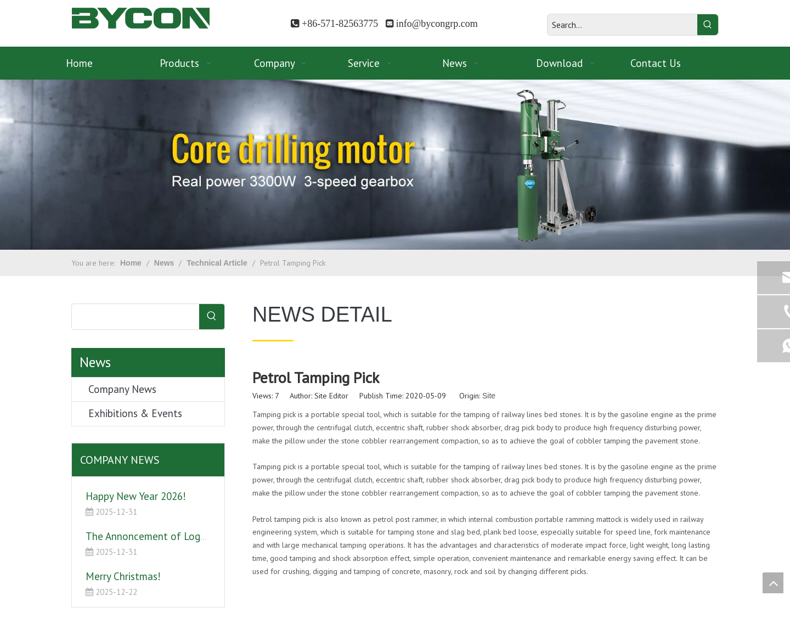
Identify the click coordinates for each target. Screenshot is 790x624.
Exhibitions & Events (135, 413)
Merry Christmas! (123, 576)
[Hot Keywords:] (707, 24)
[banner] (395, 165)
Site (488, 395)
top (773, 582)
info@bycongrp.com (437, 23)
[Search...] (622, 24)
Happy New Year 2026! (136, 496)
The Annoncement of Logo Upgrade (166, 536)
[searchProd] (135, 316)
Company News (122, 389)
